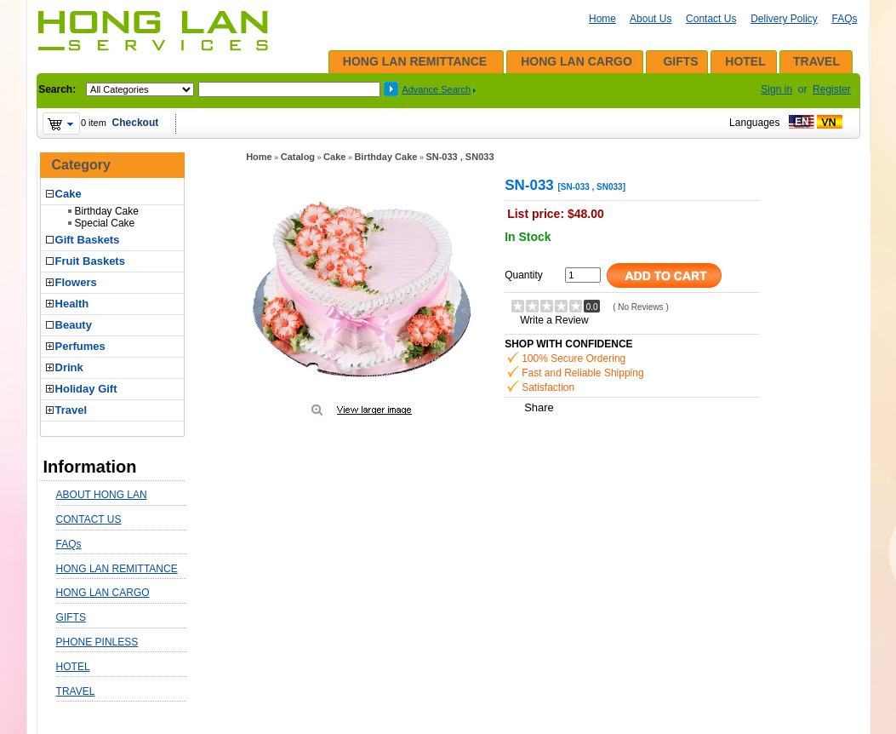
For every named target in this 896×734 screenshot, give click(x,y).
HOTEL (745, 61)
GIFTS (680, 61)
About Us (650, 19)
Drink (69, 367)
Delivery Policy (784, 19)
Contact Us (711, 19)
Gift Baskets (87, 239)
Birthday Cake (107, 211)
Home (602, 19)
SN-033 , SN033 (459, 157)
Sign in (776, 89)
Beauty (73, 324)
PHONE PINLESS (97, 642)
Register (832, 89)
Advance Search (436, 89)
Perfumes (80, 346)
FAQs (844, 19)
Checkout (135, 123)
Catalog (298, 157)
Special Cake (105, 223)
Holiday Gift (86, 388)
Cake (68, 193)
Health (72, 303)
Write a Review (554, 320)
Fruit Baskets (90, 261)
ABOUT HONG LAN (101, 495)
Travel (71, 410)
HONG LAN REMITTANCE (415, 61)
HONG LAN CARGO (576, 61)
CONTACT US (89, 519)
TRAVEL (816, 61)
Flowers (76, 282)
